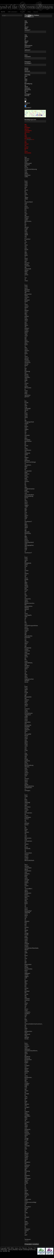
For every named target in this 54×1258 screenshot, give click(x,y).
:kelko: (27, 1241)
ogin (4, 15)
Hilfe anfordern (12, 12)
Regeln (22, 12)
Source (35, 12)
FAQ (29, 12)
